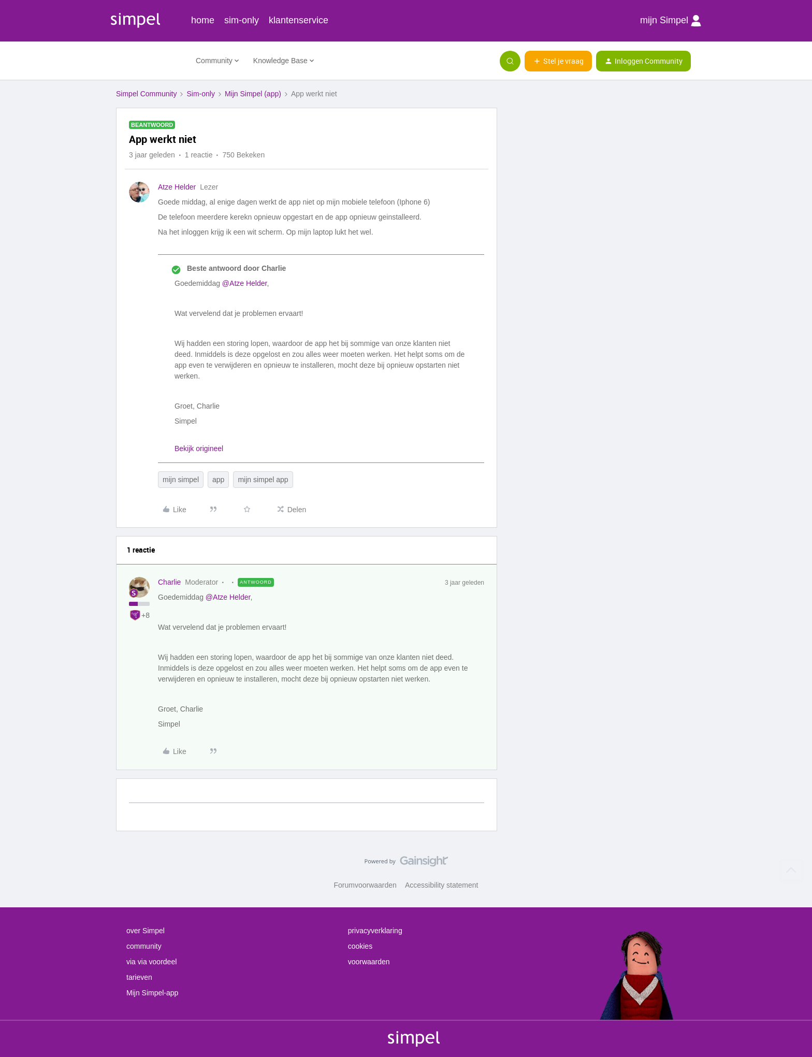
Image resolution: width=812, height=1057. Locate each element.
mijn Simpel (670, 20)
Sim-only (200, 94)
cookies (360, 946)
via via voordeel (151, 962)
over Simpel (145, 930)
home (202, 20)
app (218, 479)
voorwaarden (369, 962)
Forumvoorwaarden (365, 885)
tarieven (139, 977)
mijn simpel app (263, 479)
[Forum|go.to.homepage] (149, 61)
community (144, 946)
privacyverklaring (375, 930)
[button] (558, 61)
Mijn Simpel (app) (253, 94)
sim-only (241, 20)
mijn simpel (181, 479)
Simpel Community (146, 94)
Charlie (169, 582)
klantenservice (298, 20)
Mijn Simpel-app (152, 993)
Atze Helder (177, 187)
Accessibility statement (442, 885)
